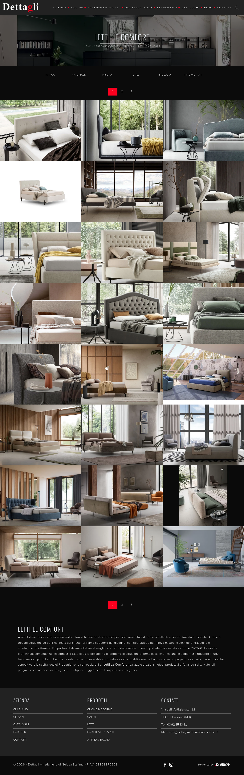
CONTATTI (19, 740)
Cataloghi (191, 7)
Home (87, 46)
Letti (128, 46)
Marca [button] (50, 74)
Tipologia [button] (164, 74)
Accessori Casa (138, 7)
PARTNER (19, 732)
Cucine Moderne (99, 709)
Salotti (93, 717)
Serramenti (167, 7)
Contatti (225, 7)
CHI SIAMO (20, 709)
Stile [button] (136, 74)
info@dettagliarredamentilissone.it (193, 732)
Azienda (60, 7)
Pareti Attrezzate (101, 732)
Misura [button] (107, 74)
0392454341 (177, 724)
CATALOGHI (21, 724)
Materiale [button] (79, 74)
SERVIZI (18, 717)
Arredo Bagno (98, 740)
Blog (208, 7)
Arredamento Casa (104, 7)
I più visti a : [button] (193, 74)
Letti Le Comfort (149, 46)
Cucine (77, 7)
